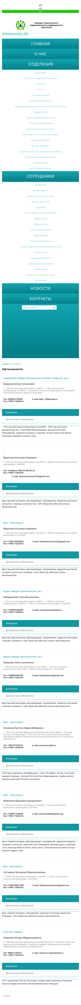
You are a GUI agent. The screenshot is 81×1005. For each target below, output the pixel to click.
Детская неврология (41, 201)
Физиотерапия (40, 269)
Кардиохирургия (40, 235)
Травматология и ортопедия (40, 263)
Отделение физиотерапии (40, 123)
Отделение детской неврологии (40, 117)
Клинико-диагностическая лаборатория (40, 134)
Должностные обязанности (19, 419)
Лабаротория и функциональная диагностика (40, 246)
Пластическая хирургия (40, 241)
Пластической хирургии (40, 101)
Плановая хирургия (40, 95)
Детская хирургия (40, 190)
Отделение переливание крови (40, 275)
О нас (40, 54)
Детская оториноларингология (40, 129)
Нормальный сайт (15, 33)
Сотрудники (40, 176)
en (40, 5)
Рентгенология (40, 252)
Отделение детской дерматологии (40, 157)
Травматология (40, 112)
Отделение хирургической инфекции (40, 78)
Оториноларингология (40, 229)
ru (40, 11)
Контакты (41, 298)
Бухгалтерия (40, 72)
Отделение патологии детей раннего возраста (40, 151)
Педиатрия (40, 207)
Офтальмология (40, 162)
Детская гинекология (40, 145)
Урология (40, 84)
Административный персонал (40, 196)
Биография (11, 412)
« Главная (6, 996)
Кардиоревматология (40, 140)
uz (40, 8)
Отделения (40, 64)
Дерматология (40, 218)
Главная (40, 43)
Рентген (40, 89)
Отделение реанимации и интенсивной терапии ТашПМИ (40, 106)
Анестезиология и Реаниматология (40, 213)
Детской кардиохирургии (41, 168)
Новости (41, 288)
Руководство (40, 184)
